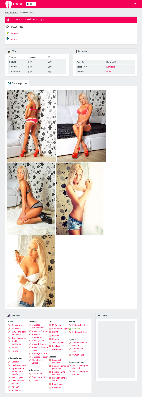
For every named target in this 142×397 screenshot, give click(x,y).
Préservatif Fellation (57, 361)
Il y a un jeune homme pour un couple (19, 371)
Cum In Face (78, 355)
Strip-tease (37, 373)
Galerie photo (17, 83)
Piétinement (57, 349)
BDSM (55, 332)
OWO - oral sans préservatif (19, 333)
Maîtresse (56, 325)
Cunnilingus (57, 384)
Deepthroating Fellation (58, 373)
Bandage (56, 346)
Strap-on (56, 339)
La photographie (19, 365)
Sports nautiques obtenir (80, 372)
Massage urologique (37, 335)
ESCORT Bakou (11, 12)
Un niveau (16, 328)
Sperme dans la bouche (79, 344)
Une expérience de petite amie (60, 367)
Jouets (15, 347)
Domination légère (60, 328)
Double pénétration (17, 342)
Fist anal (76, 328)
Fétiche (15, 351)
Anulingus (16, 390)
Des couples (17, 377)
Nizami (12, 39)
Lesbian (35, 380)
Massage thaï (38, 340)
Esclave (55, 335)
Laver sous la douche (18, 382)
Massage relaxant (40, 357)
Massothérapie (39, 344)
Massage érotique (40, 331)
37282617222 (17, 27)
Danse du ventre (39, 377)
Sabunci (13, 33)
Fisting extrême (79, 332)
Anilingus (56, 387)
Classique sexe (19, 325)
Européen (111, 66)
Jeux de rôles (58, 342)
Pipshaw (15, 387)
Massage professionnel (38, 326)
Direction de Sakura (37, 361)
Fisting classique (80, 325)
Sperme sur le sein (78, 350)
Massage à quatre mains (40, 348)
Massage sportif (39, 353)
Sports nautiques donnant (80, 366)
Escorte (15, 362)
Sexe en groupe (19, 338)
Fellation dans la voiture (59, 379)
